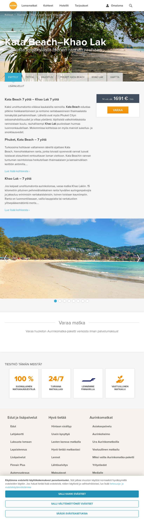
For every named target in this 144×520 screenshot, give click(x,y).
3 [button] (64, 301)
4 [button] (69, 301)
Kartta (114, 77)
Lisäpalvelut (16, 86)
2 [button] (60, 301)
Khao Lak (97, 77)
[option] (72, 258)
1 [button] (55, 301)
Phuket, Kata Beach (72, 77)
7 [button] (82, 301)
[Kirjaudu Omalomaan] (114, 5)
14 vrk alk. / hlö (117, 99)
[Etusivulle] (13, 5)
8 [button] (87, 301)
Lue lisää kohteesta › (17, 171)
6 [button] (78, 301)
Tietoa (30, 77)
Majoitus (47, 77)
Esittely (13, 77)
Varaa (118, 110)
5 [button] (73, 301)
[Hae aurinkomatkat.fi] (130, 5)
